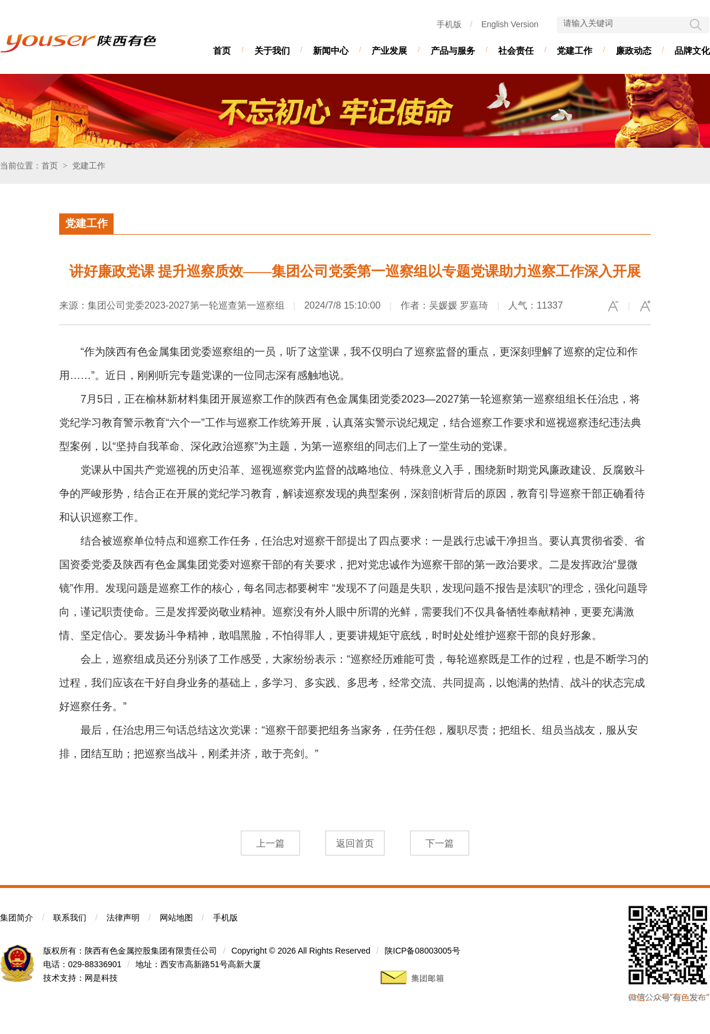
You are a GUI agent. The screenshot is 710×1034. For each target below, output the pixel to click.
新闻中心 (330, 51)
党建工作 (574, 51)
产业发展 (389, 51)
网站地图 (176, 917)
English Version (509, 24)
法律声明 (123, 917)
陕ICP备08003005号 (422, 950)
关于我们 (272, 51)
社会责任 (516, 51)
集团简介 (16, 917)
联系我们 (69, 917)
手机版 (449, 24)
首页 (222, 51)
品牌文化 (692, 51)
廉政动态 (633, 51)
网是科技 (101, 978)
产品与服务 (453, 51)
